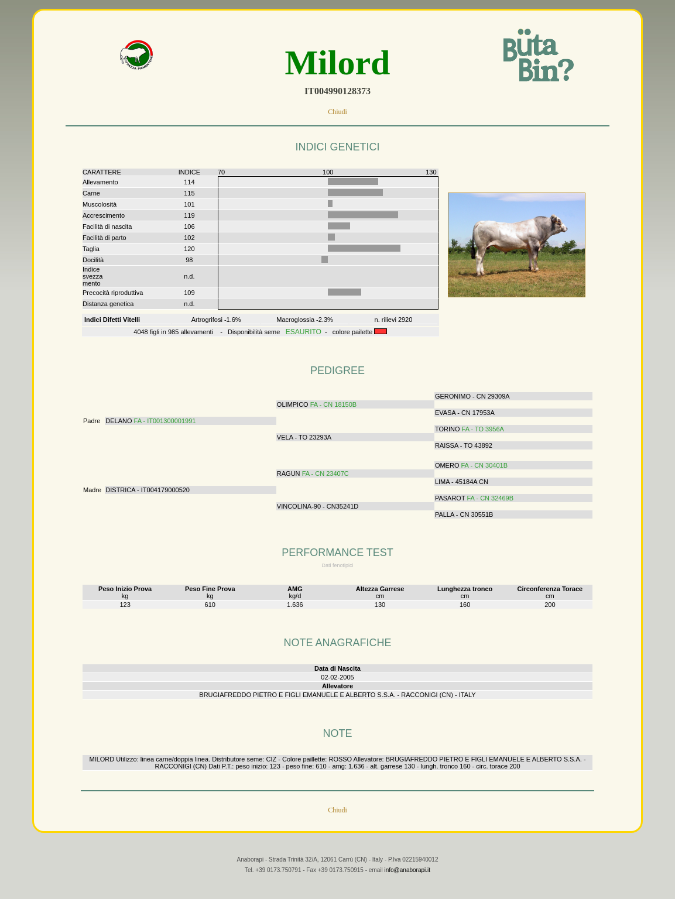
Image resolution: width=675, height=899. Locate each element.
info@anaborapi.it (407, 879)
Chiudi (337, 112)
